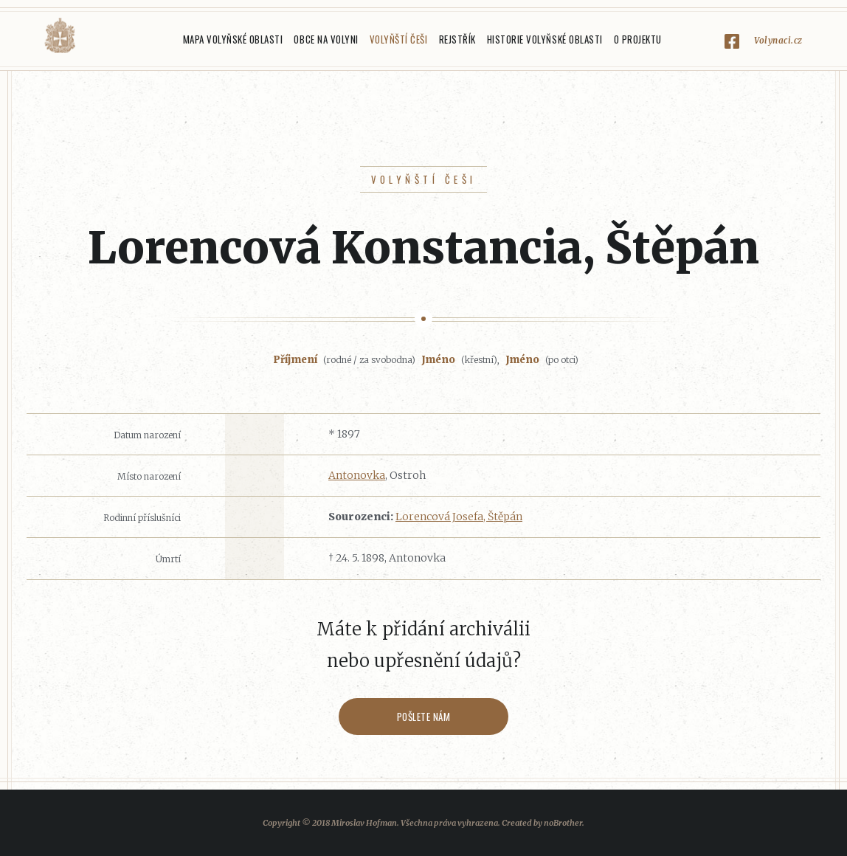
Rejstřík (457, 39)
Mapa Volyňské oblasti (233, 39)
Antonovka (356, 475)
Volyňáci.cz (59, 35)
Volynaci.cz (778, 40)
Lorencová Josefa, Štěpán (458, 516)
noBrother (563, 823)
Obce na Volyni (326, 39)
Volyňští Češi (399, 39)
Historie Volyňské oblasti (545, 39)
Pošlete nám (424, 716)
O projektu (638, 39)
